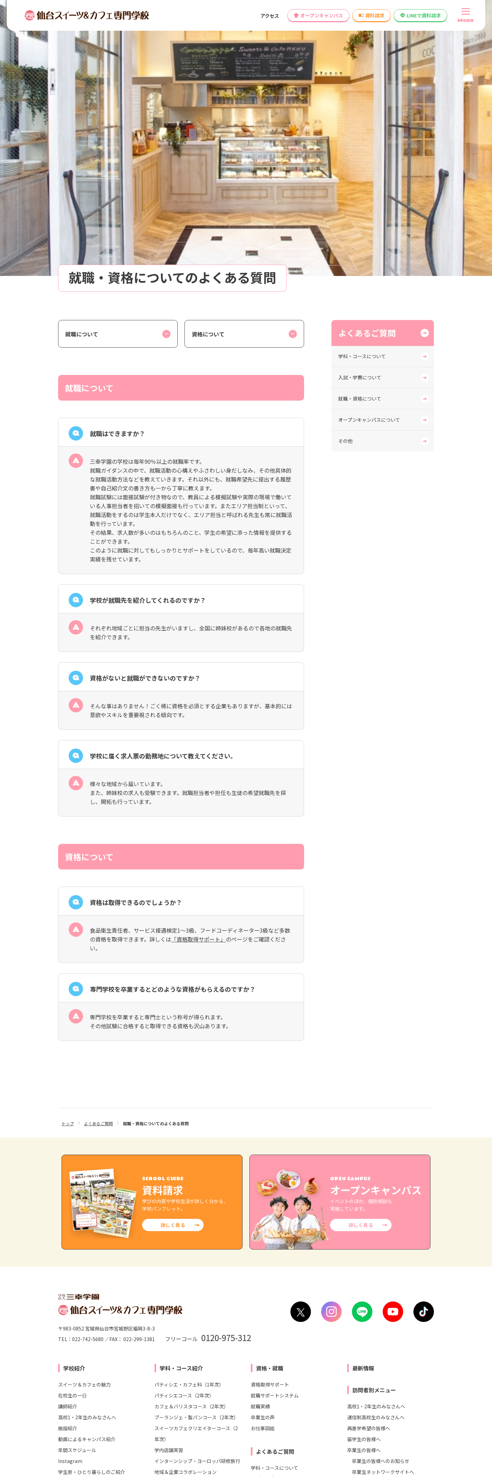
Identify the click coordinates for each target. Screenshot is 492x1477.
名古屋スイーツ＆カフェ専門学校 (166, 1402)
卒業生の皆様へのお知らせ (380, 1193)
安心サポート (72, 1215)
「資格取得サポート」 (198, 672)
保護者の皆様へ (364, 1215)
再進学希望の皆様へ (368, 1161)
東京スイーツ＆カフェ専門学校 (163, 1355)
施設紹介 (67, 1161)
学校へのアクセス (81, 1294)
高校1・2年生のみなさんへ (87, 1150)
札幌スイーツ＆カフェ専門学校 (163, 1367)
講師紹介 (67, 1139)
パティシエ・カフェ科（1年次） (189, 1117)
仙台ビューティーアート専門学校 (274, 1379)
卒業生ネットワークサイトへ (383, 1204)
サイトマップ (421, 1443)
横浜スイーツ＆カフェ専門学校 (163, 1390)
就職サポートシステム (275, 1128)
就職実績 (260, 1139)
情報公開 (167, 1294)
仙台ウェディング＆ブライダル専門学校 (391, 1367)
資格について (208, 67)
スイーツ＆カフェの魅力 (84, 1117)
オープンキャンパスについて (369, 152)
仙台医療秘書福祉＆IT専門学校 (272, 1355)
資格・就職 (269, 1101)
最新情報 (363, 1101)
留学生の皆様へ (364, 1172)
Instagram (70, 1193)
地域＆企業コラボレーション (185, 1204)
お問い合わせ (128, 1294)
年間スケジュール (77, 1183)
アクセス (269, 15)
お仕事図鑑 (263, 1161)
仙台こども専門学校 (370, 1355)
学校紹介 (74, 1101)
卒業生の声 (263, 1150)
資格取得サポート (270, 1117)
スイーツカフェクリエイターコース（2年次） (196, 1166)
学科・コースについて (362, 89)
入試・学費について (359, 110)
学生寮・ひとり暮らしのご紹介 (91, 1204)
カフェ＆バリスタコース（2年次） (191, 1139)
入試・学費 (173, 1228)
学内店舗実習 (168, 1183)
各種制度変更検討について (219, 1294)
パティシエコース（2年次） (184, 1128)
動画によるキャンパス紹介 (86, 1172)
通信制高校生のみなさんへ (376, 1150)
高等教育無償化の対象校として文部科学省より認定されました (363, 1294)
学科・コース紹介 (181, 1101)
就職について (81, 67)
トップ (68, 856)
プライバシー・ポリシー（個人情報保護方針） (356, 1443)
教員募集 (272, 1294)
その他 (345, 173)
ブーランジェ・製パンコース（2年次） (196, 1150)
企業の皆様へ (361, 1237)
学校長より (70, 1226)
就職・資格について (359, 131)
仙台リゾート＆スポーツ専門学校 (275, 1367)
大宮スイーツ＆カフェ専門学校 (163, 1379)
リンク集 (294, 1443)
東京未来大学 (362, 1379)
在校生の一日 (72, 1128)
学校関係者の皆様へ (368, 1226)
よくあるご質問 (367, 66)
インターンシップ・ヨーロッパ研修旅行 (197, 1193)
